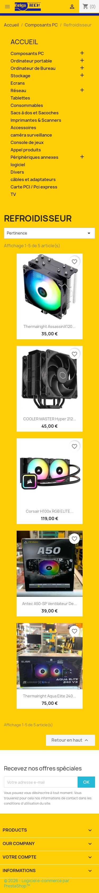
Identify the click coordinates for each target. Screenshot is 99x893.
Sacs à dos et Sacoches (35, 113)
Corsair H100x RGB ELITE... (49, 511)
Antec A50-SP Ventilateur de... (49, 603)
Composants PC (27, 53)
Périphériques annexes (34, 157)
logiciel (18, 165)
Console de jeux (27, 142)
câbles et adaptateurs (33, 179)
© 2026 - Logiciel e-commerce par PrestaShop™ (36, 883)
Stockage (20, 76)
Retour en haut (70, 740)
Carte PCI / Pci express (34, 187)
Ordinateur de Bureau (33, 68)
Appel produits (26, 150)
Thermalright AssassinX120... (49, 326)
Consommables (27, 105)
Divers (17, 172)
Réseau (18, 90)
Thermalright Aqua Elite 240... (49, 695)
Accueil (24, 41)
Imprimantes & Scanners (36, 120)
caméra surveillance (31, 135)
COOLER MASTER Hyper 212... (49, 418)
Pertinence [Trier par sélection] (49, 233)
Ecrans (18, 83)
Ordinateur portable (31, 61)
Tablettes (20, 98)
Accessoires (23, 127)
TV (13, 194)
